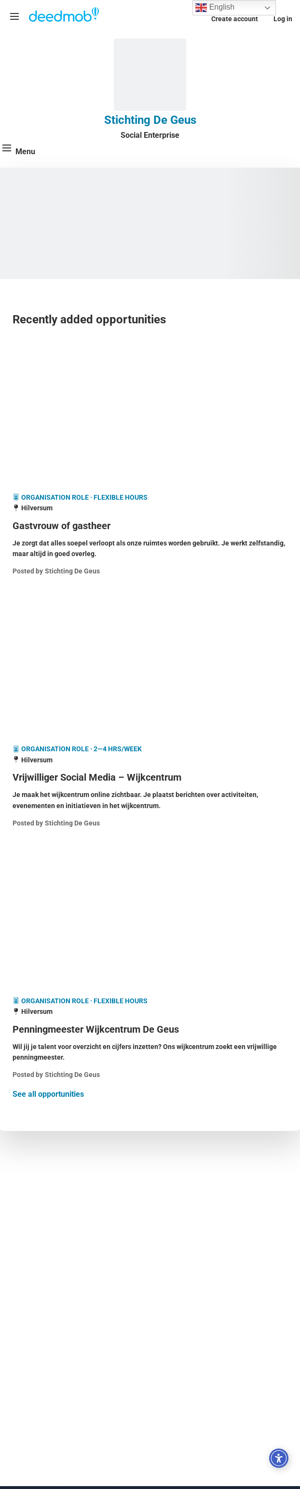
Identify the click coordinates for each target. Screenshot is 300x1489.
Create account (234, 19)
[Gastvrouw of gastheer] (150, 525)
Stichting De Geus (150, 120)
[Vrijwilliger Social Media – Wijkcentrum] (150, 777)
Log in (282, 19)
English (214, 7)
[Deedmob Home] (64, 15)
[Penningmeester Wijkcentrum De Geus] (150, 1029)
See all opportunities (48, 1094)
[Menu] (14, 16)
